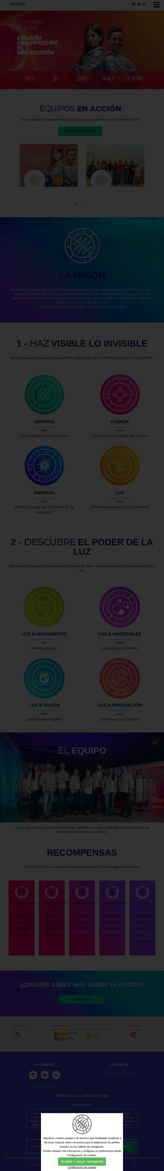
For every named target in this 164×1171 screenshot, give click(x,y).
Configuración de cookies (82, 1167)
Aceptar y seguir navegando (82, 1161)
